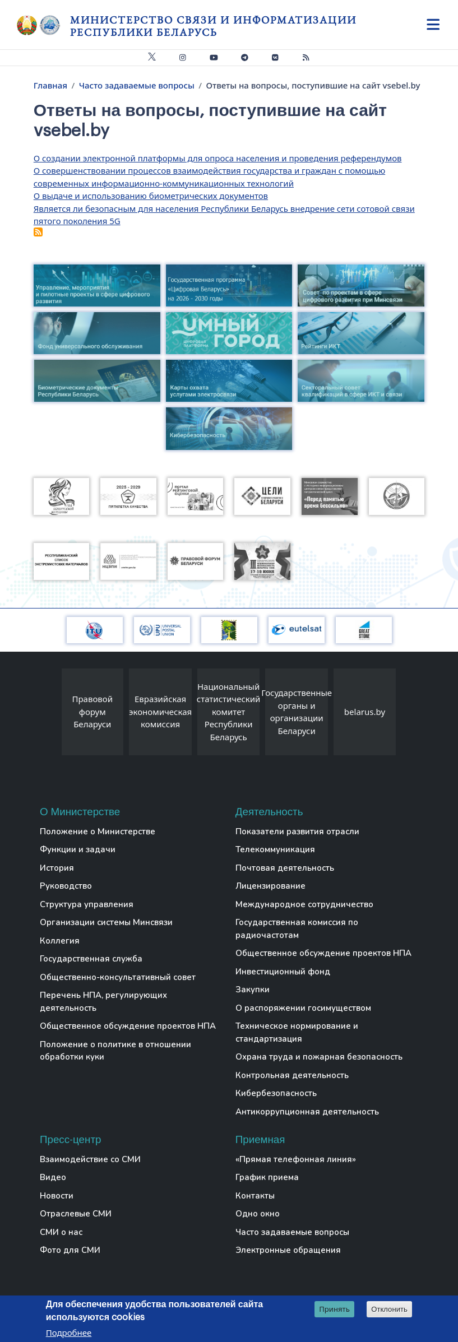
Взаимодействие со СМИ (90, 1159)
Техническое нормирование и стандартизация (296, 1032)
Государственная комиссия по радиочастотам (296, 929)
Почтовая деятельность (284, 868)
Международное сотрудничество (304, 904)
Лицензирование (270, 885)
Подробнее (69, 1333)
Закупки (252, 989)
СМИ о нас (61, 1232)
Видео (53, 1177)
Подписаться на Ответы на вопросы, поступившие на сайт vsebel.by (38, 231)
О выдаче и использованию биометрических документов (151, 195)
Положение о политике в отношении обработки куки (115, 1051)
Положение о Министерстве (97, 831)
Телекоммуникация (275, 849)
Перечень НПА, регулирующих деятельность (103, 1002)
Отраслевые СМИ (76, 1213)
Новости (56, 1195)
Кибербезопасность (276, 1093)
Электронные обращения (288, 1250)
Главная (50, 85)
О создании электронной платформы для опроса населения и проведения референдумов (218, 158)
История (57, 868)
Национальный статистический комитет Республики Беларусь (228, 711)
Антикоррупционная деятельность (307, 1111)
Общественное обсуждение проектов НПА (128, 1026)
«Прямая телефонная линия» (295, 1159)
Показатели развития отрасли (297, 831)
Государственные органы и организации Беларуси (296, 711)
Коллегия (60, 940)
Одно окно (257, 1213)
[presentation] (50, 714)
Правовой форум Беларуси (92, 711)
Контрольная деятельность (292, 1075)
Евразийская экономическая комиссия (160, 711)
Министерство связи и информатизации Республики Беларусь (213, 26)
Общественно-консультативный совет (118, 977)
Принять (334, 1309)
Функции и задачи (77, 849)
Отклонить (389, 1310)
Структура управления (86, 904)
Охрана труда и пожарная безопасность (319, 1056)
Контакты (255, 1195)
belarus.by (364, 711)
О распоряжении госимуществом (303, 1008)
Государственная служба (91, 958)
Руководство (66, 885)
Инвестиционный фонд (282, 971)
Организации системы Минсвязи (106, 922)
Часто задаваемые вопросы (137, 85)
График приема (267, 1177)
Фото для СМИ (70, 1250)
